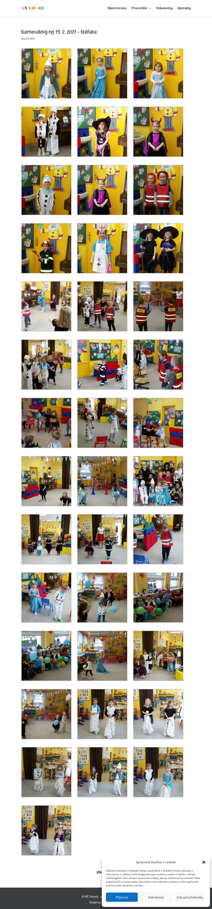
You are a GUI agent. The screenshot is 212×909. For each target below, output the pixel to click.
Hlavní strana (117, 9)
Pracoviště (139, 9)
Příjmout (122, 897)
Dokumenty (164, 9)
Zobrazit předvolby (189, 897)
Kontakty (184, 9)
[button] (204, 862)
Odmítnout (156, 897)
